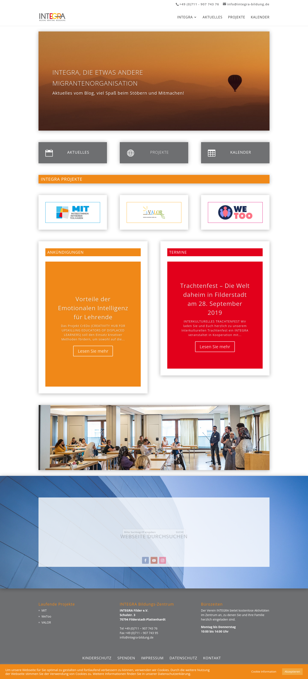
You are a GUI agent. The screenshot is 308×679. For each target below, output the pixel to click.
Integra (185, 17)
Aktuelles (212, 17)
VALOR (46, 622)
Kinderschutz (96, 657)
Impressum (152, 657)
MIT (44, 610)
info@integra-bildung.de (136, 637)
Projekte (236, 17)
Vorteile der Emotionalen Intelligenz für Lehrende (93, 315)
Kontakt (212, 657)
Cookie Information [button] (263, 671)
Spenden (126, 657)
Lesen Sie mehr (93, 358)
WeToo (46, 616)
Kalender (260, 17)
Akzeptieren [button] (292, 671)
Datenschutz (183, 657)
